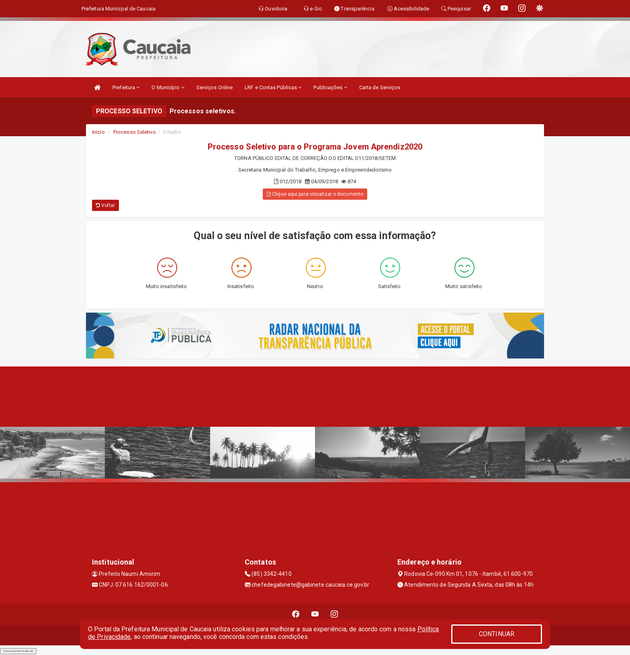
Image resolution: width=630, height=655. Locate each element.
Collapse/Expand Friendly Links (18, 651)
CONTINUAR (496, 634)
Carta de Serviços (380, 87)
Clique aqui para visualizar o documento (315, 194)
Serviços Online (214, 87)
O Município (167, 87)
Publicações (330, 87)
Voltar (105, 205)
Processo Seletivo (134, 132)
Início (98, 132)
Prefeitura (125, 87)
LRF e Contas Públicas (273, 87)
